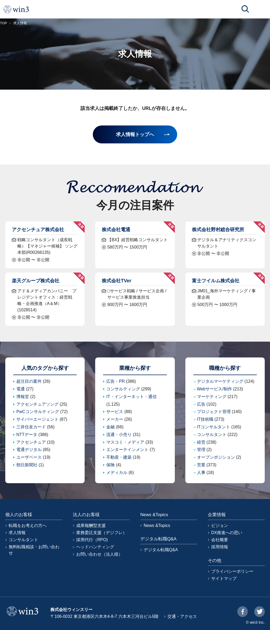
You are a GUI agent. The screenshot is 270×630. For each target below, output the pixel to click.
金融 (110, 427)
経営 (201, 442)
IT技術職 (205, 419)
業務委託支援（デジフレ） (101, 532)
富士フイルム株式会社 (215, 280)
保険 (110, 465)
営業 (201, 465)
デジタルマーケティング (220, 381)
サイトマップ (224, 578)
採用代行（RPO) (92, 539)
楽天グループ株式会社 (35, 280)
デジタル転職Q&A (161, 549)
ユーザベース (29, 457)
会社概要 (219, 539)
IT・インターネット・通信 (131, 396)
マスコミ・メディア (125, 442)
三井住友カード (31, 427)
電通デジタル (29, 449)
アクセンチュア (31, 442)
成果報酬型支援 (91, 525)
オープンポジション (216, 457)
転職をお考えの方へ (28, 525)
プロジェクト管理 (214, 411)
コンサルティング (123, 389)
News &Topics (157, 525)
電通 (20, 389)
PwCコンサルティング (37, 411)
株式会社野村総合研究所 (218, 229)
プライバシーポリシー (232, 571)
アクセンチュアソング (37, 404)
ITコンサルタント (213, 427)
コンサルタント (211, 434)
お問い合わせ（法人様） (99, 554)
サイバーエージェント (37, 419)
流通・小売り (119, 434)
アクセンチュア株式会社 (38, 229)
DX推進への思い (226, 532)
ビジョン (219, 525)
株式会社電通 (116, 229)
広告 (201, 404)
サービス (114, 411)
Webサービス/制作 (214, 389)
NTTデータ (26, 434)
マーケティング (211, 396)
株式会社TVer (116, 280)
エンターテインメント (127, 449)
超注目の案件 (29, 381)
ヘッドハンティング (95, 547)
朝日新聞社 (26, 465)
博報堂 (22, 396)
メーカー (114, 419)
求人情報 (17, 532)
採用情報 (219, 547)
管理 (201, 449)
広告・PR (115, 381)
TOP (3, 23)
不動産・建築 (119, 457)
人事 (201, 472)
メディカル (116, 472)
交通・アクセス (182, 616)
